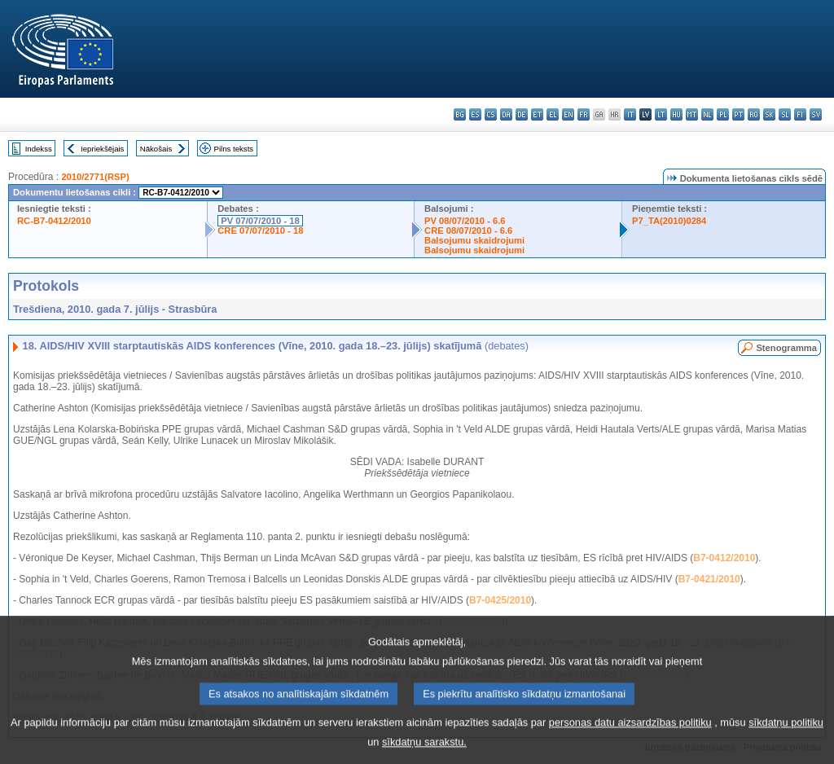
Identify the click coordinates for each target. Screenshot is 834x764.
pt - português (738, 114)
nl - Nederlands (707, 114)
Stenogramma (786, 348)
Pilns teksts (234, 148)
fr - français (583, 114)
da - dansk (506, 114)
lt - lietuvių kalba (661, 114)
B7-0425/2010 (500, 600)
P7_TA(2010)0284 (669, 221)
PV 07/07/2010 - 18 (260, 221)
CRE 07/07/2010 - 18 (260, 230)
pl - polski (723, 114)
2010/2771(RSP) (95, 177)
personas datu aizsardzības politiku (630, 735)
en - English (568, 114)
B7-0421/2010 (709, 579)
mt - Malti (692, 114)
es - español (475, 114)
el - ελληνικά (552, 114)
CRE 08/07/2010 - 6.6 (468, 230)
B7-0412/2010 (724, 558)
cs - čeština (491, 114)
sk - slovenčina (769, 114)
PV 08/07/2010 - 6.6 (465, 221)
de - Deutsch (522, 114)
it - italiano (630, 114)
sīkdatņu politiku (785, 735)
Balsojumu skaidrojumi (474, 240)
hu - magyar (676, 114)
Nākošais (156, 148)
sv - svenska (816, 114)
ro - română (754, 114)
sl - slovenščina (785, 114)
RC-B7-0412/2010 (54, 221)
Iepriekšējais (102, 148)
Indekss (38, 148)
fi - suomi (800, 114)
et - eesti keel (537, 114)
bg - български (460, 114)
